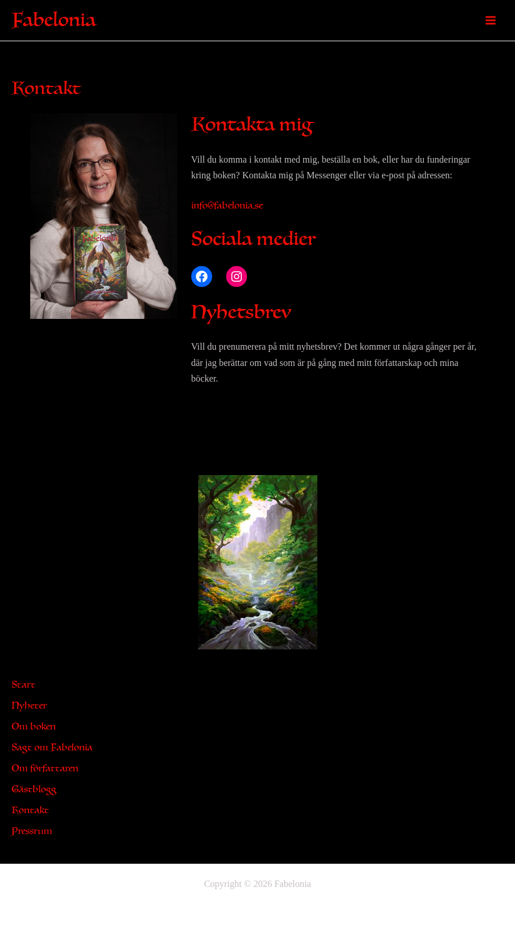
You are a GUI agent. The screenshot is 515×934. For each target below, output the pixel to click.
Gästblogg (34, 789)
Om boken (34, 726)
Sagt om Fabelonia (52, 747)
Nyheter (29, 705)
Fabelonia (54, 20)
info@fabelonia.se (227, 205)
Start (23, 684)
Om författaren (45, 768)
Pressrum (32, 831)
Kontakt (30, 810)
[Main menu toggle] (490, 20)
